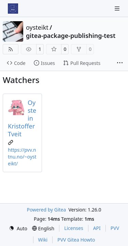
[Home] (13, 8)
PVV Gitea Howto (76, 239)
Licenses (73, 228)
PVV (115, 228)
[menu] (18, 228)
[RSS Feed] (10, 49)
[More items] (119, 63)
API (97, 228)
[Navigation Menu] (118, 8)
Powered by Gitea (46, 209)
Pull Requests (81, 63)
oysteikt (37, 27)
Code (16, 63)
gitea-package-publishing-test (70, 35)
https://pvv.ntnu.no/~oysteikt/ (22, 157)
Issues (44, 63)
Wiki (43, 239)
